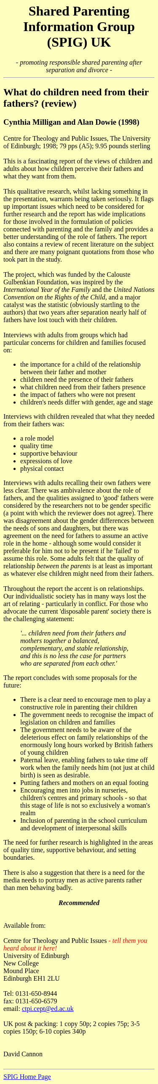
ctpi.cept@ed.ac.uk (48, 1008)
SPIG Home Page (27, 1076)
